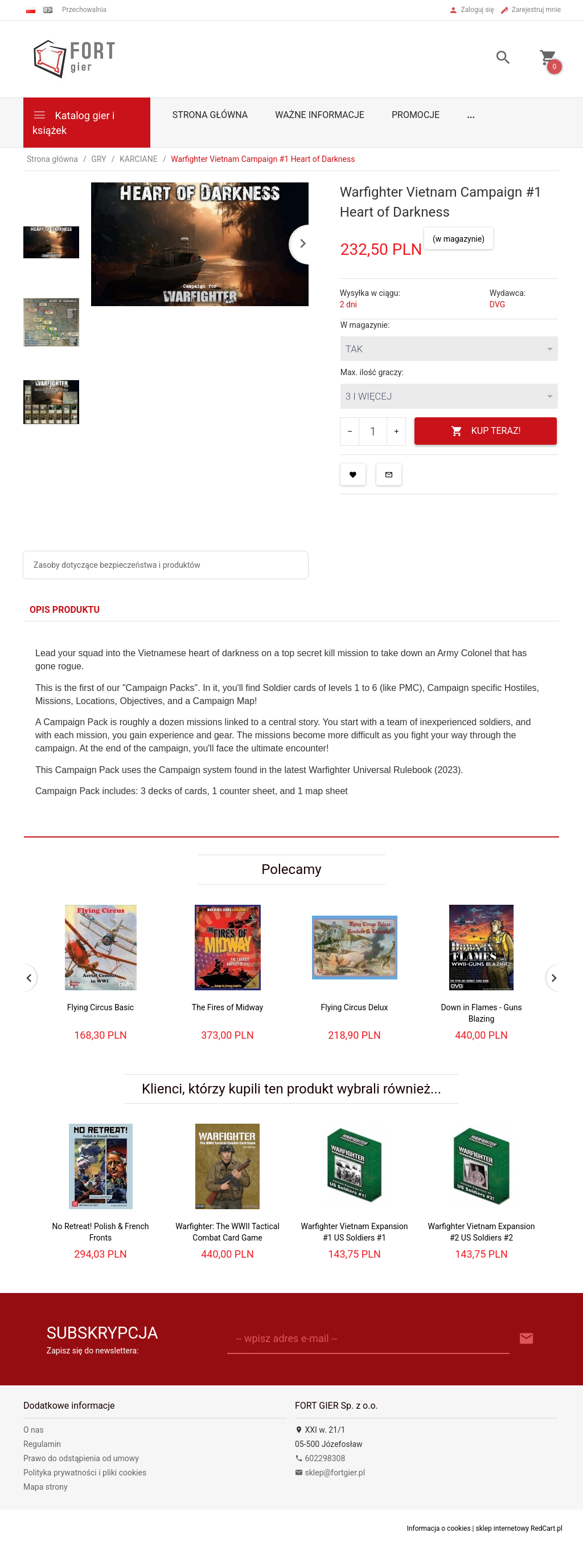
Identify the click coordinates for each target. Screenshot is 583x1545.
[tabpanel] (291, 728)
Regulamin (42, 1444)
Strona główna (210, 114)
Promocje (416, 114)
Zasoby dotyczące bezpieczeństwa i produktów (117, 565)
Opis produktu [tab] (65, 609)
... (471, 114)
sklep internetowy (502, 1528)
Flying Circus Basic (100, 1007)
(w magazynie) (459, 238)
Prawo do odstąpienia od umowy (81, 1458)
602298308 (320, 1458)
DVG (497, 304)
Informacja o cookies (439, 1528)
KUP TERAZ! (486, 431)
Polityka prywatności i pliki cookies (84, 1472)
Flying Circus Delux (354, 1007)
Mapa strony (45, 1486)
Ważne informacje (319, 114)
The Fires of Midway (227, 1007)
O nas (33, 1429)
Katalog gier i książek (73, 122)
